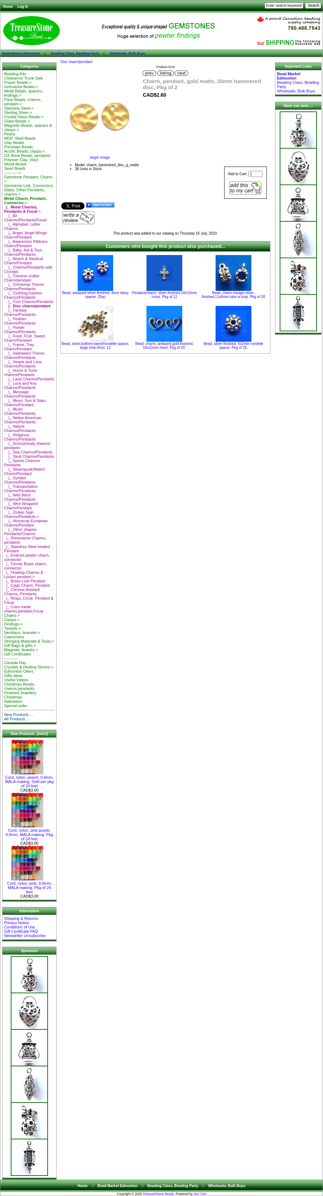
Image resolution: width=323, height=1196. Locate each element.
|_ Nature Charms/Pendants (19, 428)
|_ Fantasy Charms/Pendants (19, 312)
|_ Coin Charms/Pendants (28, 301)
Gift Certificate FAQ (21, 931)
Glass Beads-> (17, 121)
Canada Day (15, 663)
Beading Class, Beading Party (75, 53)
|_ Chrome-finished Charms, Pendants (21, 591)
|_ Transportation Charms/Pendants (21, 488)
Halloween (13, 701)
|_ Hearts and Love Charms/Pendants (23, 364)
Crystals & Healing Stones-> (28, 667)
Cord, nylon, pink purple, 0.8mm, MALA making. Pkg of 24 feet (29, 833)
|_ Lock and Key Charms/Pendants (20, 385)
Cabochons (14, 637)
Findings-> (13, 624)
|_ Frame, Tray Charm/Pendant (19, 346)
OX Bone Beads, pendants (27, 155)
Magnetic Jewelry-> (21, 650)
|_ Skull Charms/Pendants (29, 456)
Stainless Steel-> (19, 108)
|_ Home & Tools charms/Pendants (20, 372)
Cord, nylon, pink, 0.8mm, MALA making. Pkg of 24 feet (29, 886)
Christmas (13, 697)
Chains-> (12, 615)
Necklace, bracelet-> (22, 632)
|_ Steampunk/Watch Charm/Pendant (24, 471)
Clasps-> (12, 620)
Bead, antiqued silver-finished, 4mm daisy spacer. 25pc (95, 295)
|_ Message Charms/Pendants (19, 394)
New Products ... (18, 714)
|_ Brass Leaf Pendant (24, 581)
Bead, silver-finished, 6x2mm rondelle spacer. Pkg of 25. (233, 346)
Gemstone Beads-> (21, 87)
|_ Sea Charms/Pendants (28, 452)
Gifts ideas (13, 675)
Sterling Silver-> (18, 112)
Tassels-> (12, 628)
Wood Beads (15, 164)
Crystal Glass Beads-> (23, 117)
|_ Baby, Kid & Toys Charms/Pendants (23, 252)
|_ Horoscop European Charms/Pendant (26, 523)
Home (8, 7)
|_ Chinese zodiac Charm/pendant (21, 278)
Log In (23, 7)
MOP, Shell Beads (19, 138)
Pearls (9, 134)
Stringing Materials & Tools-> (29, 641)
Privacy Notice (16, 923)
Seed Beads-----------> (14, 170)
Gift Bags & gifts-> (20, 645)
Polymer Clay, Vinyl (21, 160)
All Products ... (16, 719)
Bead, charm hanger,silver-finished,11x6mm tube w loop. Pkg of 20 (233, 295)
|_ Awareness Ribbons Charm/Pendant (25, 243)
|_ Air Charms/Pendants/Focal (25, 217)
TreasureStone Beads (158, 1194)
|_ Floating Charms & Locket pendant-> (23, 574)
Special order (15, 705)
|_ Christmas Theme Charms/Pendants (24, 286)
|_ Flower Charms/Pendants (19, 329)
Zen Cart (200, 1194)
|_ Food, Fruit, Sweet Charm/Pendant (24, 338)
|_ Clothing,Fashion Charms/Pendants (23, 295)
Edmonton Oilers (18, 671)
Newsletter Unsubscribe (24, 935)
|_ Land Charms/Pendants (29, 379)
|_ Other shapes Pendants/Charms (20, 531)
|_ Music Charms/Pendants (19, 411)
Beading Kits (15, 74)
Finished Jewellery (20, 693)
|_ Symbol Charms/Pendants (19, 480)
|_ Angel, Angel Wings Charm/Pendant (25, 235)
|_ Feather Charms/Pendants (19, 321)
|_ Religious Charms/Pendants (19, 437)
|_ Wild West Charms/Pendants (19, 497)
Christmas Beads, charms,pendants (19, 686)
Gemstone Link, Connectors (28, 185)
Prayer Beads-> (18, 82)
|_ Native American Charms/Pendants (22, 420)
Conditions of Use (19, 927)
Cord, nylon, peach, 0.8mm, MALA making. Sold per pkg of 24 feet (29, 780)
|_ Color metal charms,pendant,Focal (23, 609)
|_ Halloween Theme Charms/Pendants (24, 355)
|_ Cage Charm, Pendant (27, 585)
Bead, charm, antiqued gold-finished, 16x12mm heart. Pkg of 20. (164, 346)
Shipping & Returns (21, 918)
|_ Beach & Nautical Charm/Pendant (23, 260)
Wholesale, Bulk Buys (127, 53)
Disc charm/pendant (76, 62)
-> (25, 200)
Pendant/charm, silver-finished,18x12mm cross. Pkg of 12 (164, 295)
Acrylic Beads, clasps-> (24, 151)
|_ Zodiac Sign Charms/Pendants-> (21, 514)
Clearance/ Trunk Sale (23, 78)
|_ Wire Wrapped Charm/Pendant (21, 505)
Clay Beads (14, 142)
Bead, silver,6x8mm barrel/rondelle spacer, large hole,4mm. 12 (95, 346)
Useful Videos (16, 680)
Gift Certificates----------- (17, 656)
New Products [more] (29, 734)
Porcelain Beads (18, 147)
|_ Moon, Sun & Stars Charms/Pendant (25, 402)
